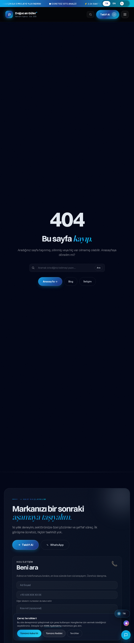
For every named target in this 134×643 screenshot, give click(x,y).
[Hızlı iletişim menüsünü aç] (126, 635)
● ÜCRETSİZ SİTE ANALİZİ (46, 3)
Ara (98, 267)
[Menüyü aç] (125, 14)
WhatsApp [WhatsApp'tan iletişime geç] (55, 545)
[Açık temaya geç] (124, 3)
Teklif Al (108, 14)
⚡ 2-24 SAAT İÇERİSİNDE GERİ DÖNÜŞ (88, 3)
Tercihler (74, 633)
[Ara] (90, 14)
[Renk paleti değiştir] (126, 623)
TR (106, 3)
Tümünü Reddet (54, 633)
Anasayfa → (50, 281)
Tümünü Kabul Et (29, 633)
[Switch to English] (122, 613)
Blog (70, 281)
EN (114, 3)
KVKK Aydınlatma (53, 625)
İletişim (87, 281)
